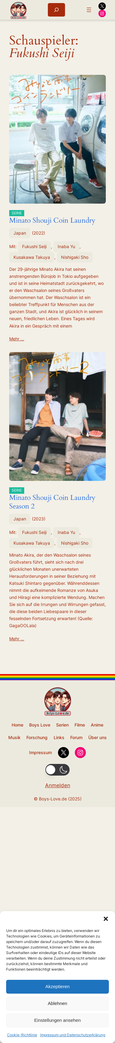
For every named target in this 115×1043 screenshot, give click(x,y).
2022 (38, 233)
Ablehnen (57, 1003)
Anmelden (57, 785)
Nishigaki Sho (74, 257)
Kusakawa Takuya (31, 257)
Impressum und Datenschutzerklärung (72, 1035)
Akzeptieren (57, 986)
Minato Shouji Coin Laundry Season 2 (52, 499)
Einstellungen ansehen (57, 1020)
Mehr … (16, 338)
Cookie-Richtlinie (22, 1035)
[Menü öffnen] (89, 9)
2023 (38, 518)
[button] (106, 919)
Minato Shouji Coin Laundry (52, 217)
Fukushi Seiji (34, 246)
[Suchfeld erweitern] (56, 9)
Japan (19, 233)
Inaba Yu (66, 246)
